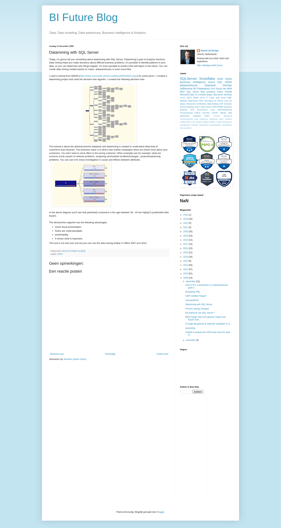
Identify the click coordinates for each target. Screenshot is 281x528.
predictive (187, 128)
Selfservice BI (188, 88)
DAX (213, 88)
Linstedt (202, 94)
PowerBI (194, 125)
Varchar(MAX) (192, 300)
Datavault (210, 85)
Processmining (186, 113)
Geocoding (208, 101)
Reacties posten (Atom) (75, 359)
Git (215, 101)
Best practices (208, 92)
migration (197, 116)
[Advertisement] (223, 440)
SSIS (220, 78)
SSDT (189, 98)
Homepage (110, 354)
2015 (186, 252)
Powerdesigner (215, 125)
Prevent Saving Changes (197, 308)
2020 (186, 231)
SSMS (196, 98)
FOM (200, 101)
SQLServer (188, 78)
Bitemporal (228, 116)
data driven (221, 98)
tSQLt (207, 116)
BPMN (220, 107)
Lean (213, 110)
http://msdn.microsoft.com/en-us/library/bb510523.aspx (108, 76)
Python (197, 113)
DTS (192, 110)
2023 (186, 219)
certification (201, 104)
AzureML (216, 116)
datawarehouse (188, 85)
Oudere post (162, 354)
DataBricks (213, 119)
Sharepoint (191, 104)
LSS (193, 122)
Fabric (220, 92)
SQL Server (193, 92)
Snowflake (207, 78)
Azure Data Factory (203, 107)
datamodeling (213, 104)
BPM (215, 107)
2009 (186, 278)
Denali (219, 88)
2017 (186, 244)
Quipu (209, 94)
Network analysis (202, 122)
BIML (229, 98)
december (191, 281)
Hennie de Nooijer (210, 50)
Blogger (160, 512)
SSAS (60, 254)
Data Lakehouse (201, 119)
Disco (221, 119)
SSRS (228, 82)
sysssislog (190, 328)
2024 (186, 215)
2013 (186, 261)
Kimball (228, 92)
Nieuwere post (57, 354)
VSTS (202, 98)
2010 (186, 273)
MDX (182, 92)
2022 (186, 223)
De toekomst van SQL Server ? (200, 313)
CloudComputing (186, 119)
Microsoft (184, 94)
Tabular (223, 113)
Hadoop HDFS (185, 122)
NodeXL (212, 122)
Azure (211, 82)
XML (182, 128)
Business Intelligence (193, 82)
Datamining (193, 101)
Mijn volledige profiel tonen (209, 65)
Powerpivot (203, 88)
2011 (186, 269)
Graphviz (228, 119)
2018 (186, 240)
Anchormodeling (187, 107)
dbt (224, 88)
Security (206, 113)
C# (196, 94)
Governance (202, 110)
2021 (186, 227)
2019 (186, 236)
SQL (220, 82)
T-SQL (212, 98)
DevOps (227, 85)
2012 (186, 265)
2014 (186, 257)
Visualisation (227, 125)
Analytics (228, 104)
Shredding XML (192, 292)
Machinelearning (225, 110)
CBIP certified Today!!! (195, 296)
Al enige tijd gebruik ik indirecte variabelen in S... (208, 324)
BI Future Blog (83, 17)
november (191, 340)
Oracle (218, 122)
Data (191, 94)
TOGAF (214, 113)
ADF (221, 104)
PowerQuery (203, 125)
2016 (186, 248)
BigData (183, 101)
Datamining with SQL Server (198, 304)
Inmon (182, 98)
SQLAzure (218, 94)
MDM (229, 88)
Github (220, 101)
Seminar (228, 94)
